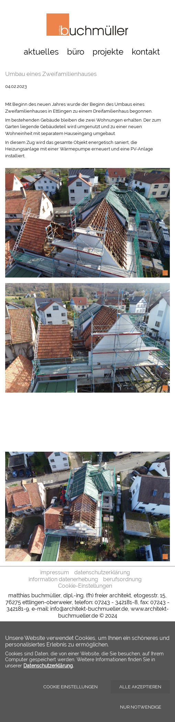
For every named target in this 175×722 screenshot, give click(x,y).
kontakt (146, 52)
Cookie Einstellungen (70, 686)
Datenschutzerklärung (48, 665)
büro (75, 52)
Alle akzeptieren (140, 686)
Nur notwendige (140, 707)
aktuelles (41, 52)
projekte (107, 52)
